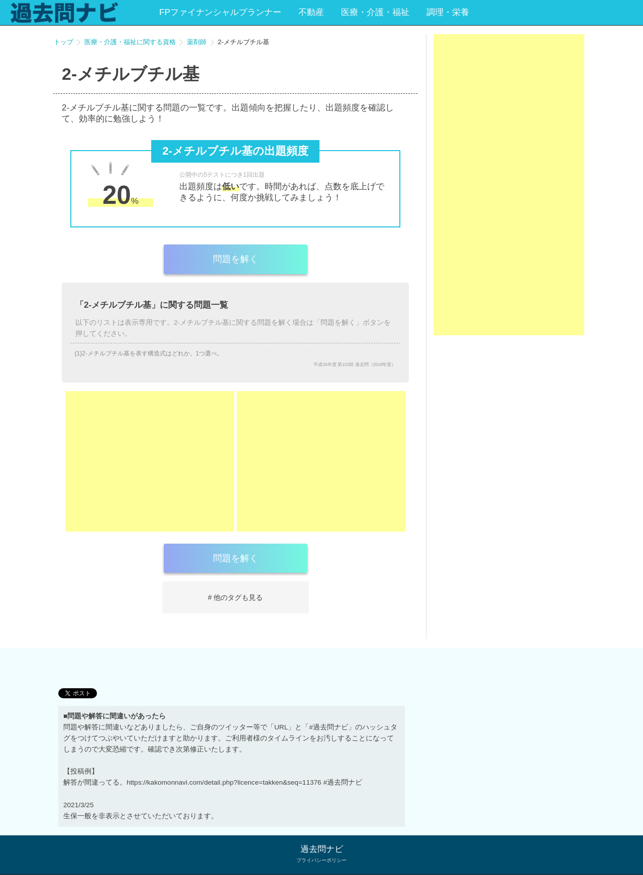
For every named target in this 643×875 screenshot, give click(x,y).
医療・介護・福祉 (375, 12)
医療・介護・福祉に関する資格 (130, 42)
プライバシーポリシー (321, 860)
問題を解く (235, 259)
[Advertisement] (149, 461)
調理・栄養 (447, 12)
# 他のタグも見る (235, 597)
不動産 (311, 12)
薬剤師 (196, 42)
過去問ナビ (321, 849)
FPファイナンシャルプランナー (220, 12)
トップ (63, 42)
